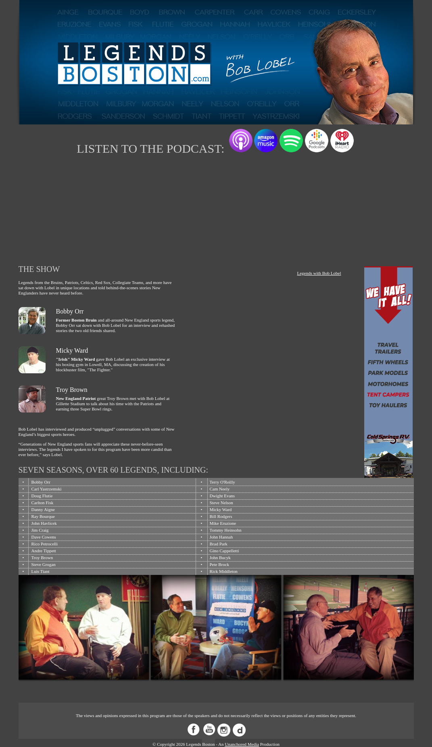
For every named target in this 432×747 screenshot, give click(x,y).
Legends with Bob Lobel (319, 273)
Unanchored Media (242, 744)
